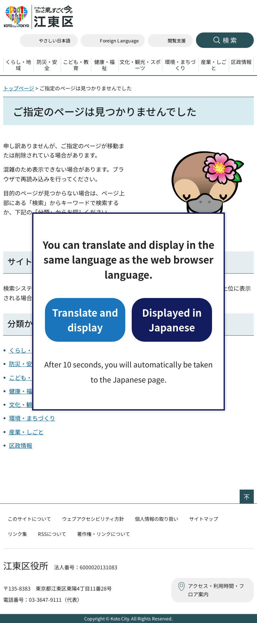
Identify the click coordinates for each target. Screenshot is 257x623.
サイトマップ (203, 518)
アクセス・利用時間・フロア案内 (216, 590)
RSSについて (52, 533)
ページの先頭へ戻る (253, 494)
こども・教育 (26, 377)
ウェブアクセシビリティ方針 (93, 518)
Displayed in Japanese (172, 319)
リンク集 (17, 533)
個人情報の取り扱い (156, 518)
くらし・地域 (26, 350)
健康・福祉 (23, 391)
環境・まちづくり (32, 418)
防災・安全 (23, 363)
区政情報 (20, 445)
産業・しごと (26, 432)
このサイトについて (29, 518)
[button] (113, 40)
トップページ (18, 88)
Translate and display (85, 319)
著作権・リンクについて (103, 533)
